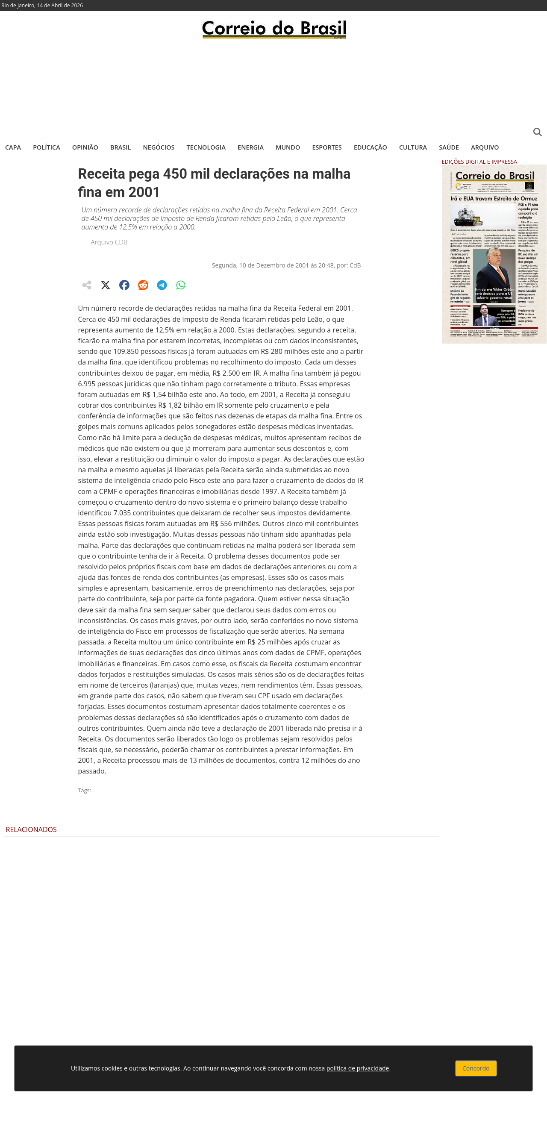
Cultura (413, 147)
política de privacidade (357, 1068)
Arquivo (485, 147)
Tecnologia (206, 147)
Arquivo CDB (109, 242)
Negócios (159, 147)
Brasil (120, 147)
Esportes (326, 147)
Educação (370, 147)
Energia (251, 147)
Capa (13, 147)
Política (46, 147)
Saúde (449, 147)
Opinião (85, 147)
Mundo (288, 147)
